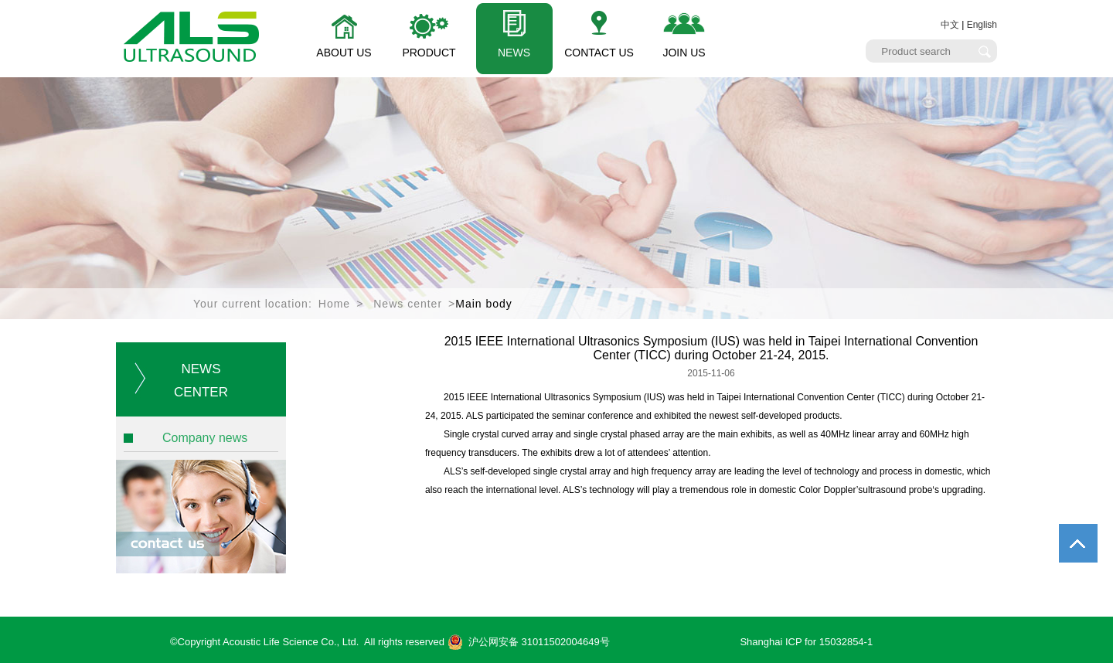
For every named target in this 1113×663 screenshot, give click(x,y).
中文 (950, 24)
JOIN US (683, 52)
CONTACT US (599, 52)
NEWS (514, 52)
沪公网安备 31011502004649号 (529, 642)
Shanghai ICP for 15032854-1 (806, 642)
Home (334, 304)
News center (407, 304)
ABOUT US (343, 52)
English (982, 24)
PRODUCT (428, 52)
